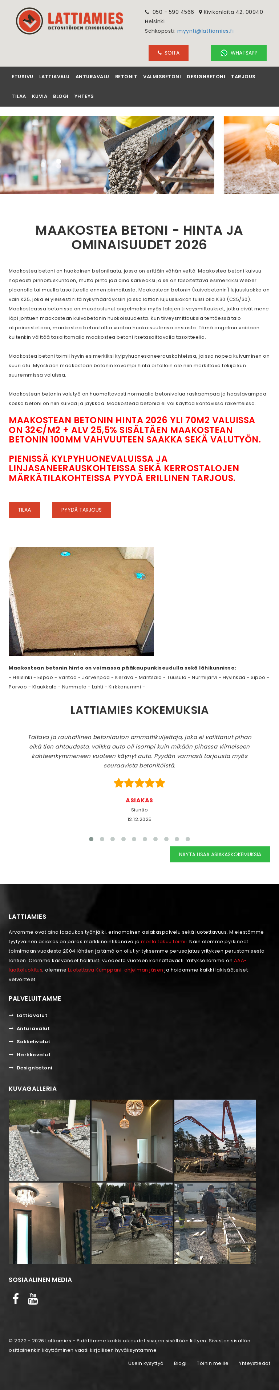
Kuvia (40, 96)
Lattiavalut (28, 1015)
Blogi (61, 96)
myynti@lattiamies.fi (205, 31)
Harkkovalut (29, 1054)
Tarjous (243, 76)
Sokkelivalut (29, 1041)
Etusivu (22, 76)
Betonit (126, 76)
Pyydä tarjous (81, 509)
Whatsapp (239, 53)
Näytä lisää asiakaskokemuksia (220, 854)
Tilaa (19, 96)
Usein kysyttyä (146, 1363)
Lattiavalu (54, 76)
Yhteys (84, 96)
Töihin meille (213, 1363)
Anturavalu (92, 76)
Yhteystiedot (254, 1363)
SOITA (168, 52)
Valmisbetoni (162, 76)
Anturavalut (29, 1028)
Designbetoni (206, 76)
